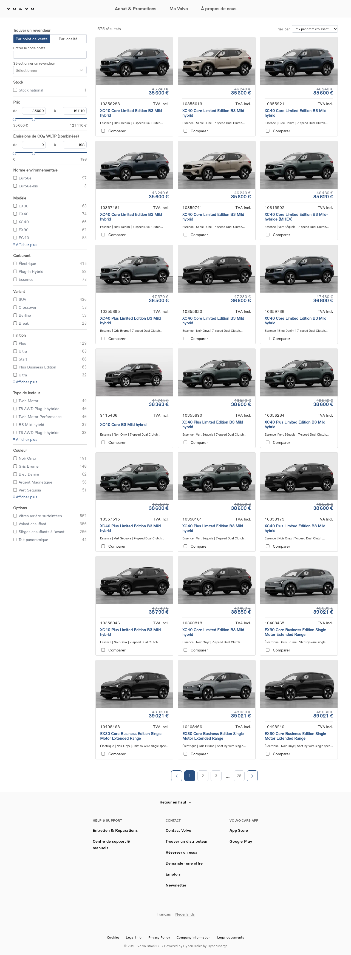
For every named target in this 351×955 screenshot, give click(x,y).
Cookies (113, 937)
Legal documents (230, 937)
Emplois (173, 874)
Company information (194, 937)
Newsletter (176, 885)
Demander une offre (184, 863)
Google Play (241, 841)
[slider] (13, 118)
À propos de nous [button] (218, 8)
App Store (239, 830)
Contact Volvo (178, 830)
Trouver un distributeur (187, 841)
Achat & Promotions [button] (135, 8)
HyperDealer (192, 946)
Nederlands (185, 914)
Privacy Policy (159, 937)
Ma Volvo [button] (178, 8)
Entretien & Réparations (115, 830)
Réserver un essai (182, 852)
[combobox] (15, 70)
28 (239, 776)
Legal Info (133, 937)
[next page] (227, 778)
